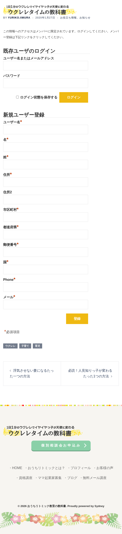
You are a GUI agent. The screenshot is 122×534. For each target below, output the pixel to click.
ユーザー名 (12, 121)
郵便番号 (11, 244)
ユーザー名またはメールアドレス (28, 58)
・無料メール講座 (93, 478)
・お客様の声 (103, 468)
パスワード (11, 76)
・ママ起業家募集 (48, 478)
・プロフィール (79, 468)
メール (9, 296)
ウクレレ (10, 345)
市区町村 (11, 209)
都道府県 (11, 226)
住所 (7, 174)
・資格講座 (23, 478)
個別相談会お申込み (61, 445)
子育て (25, 345)
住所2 (7, 192)
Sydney (99, 506)
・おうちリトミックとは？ (44, 468)
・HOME (15, 468)
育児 (37, 345)
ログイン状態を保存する (38, 97)
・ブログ (70, 478)
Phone (9, 279)
